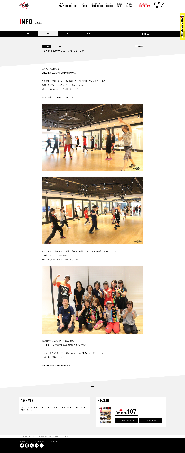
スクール (110, 5)
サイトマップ (33, 442)
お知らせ (119, 5)
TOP (21, 437)
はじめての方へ (143, 5)
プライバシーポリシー (60, 442)
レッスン (84, 5)
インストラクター (97, 5)
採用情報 (23, 442)
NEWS (35, 437)
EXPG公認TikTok (130, 5)
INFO (27, 437)
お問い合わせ (45, 442)
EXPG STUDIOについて (68, 5)
